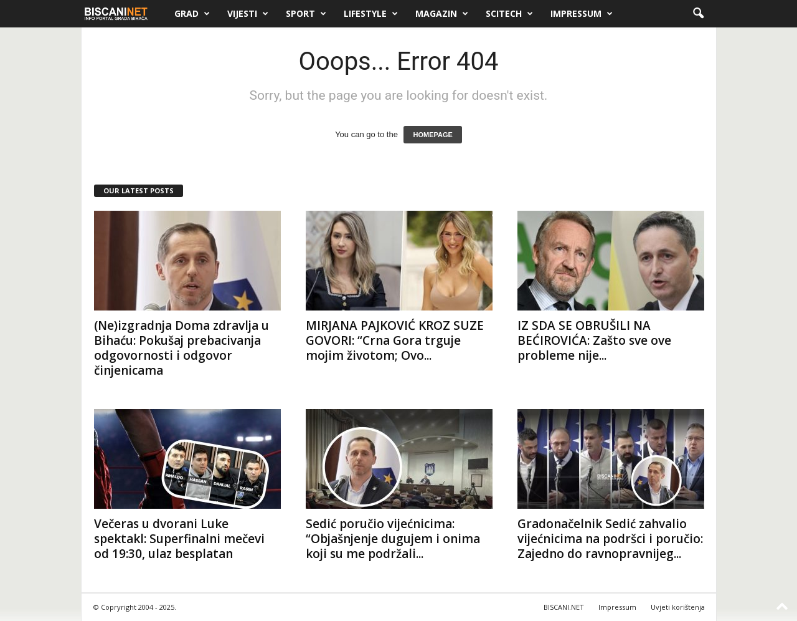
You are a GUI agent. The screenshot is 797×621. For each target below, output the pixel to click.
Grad (192, 13)
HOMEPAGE (432, 134)
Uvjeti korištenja (678, 607)
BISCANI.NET (564, 607)
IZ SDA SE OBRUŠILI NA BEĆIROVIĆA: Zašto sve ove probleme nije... (594, 340)
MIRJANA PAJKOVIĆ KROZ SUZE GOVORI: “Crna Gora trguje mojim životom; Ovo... (395, 340)
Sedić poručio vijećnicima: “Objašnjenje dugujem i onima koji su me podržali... (393, 539)
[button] (698, 13)
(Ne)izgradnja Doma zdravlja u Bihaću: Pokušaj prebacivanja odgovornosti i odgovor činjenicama (181, 347)
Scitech (509, 13)
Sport (306, 13)
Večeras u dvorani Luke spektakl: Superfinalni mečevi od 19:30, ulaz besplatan (179, 539)
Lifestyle (371, 13)
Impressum (581, 13)
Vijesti (247, 13)
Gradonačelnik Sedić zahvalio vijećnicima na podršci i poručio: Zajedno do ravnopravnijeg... (610, 539)
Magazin (441, 13)
